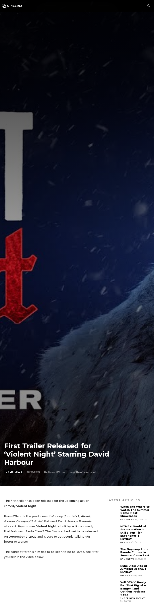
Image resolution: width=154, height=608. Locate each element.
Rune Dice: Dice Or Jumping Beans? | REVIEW (133, 568)
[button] (148, 6)
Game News (127, 519)
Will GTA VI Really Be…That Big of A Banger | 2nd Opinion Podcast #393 (133, 587)
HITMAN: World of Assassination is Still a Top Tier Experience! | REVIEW (133, 532)
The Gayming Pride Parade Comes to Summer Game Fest (134, 551)
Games (124, 542)
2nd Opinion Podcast (132, 597)
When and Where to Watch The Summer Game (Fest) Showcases (135, 511)
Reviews (125, 575)
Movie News (13, 472)
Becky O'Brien (57, 472)
